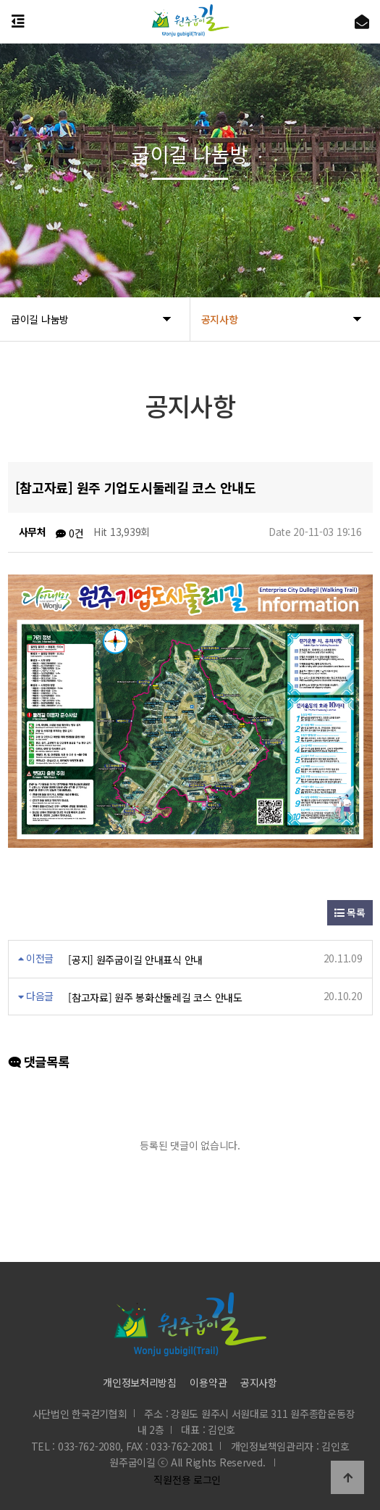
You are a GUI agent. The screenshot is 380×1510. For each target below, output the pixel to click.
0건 (69, 533)
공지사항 (258, 1382)
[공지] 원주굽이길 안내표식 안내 (135, 959)
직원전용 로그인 (184, 1479)
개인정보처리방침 (140, 1382)
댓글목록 (38, 1061)
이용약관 (208, 1382)
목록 (350, 912)
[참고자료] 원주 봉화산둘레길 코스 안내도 (155, 997)
